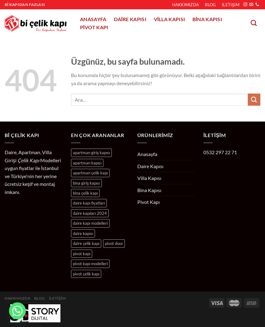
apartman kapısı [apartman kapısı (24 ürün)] (87, 162)
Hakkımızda (185, 4)
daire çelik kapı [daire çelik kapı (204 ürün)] (86, 243)
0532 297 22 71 (220, 152)
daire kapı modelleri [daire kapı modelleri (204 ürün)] (90, 223)
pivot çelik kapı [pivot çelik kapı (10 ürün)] (86, 273)
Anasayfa (93, 19)
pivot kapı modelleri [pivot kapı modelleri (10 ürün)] (90, 263)
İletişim (230, 4)
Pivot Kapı (94, 27)
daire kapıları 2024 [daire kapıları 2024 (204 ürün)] (90, 213)
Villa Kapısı (169, 19)
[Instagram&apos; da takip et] (245, 4)
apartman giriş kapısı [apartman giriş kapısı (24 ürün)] (91, 152)
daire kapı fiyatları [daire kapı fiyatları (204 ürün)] (89, 202)
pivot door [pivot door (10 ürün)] (114, 243)
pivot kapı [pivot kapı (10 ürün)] (81, 253)
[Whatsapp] (17, 310)
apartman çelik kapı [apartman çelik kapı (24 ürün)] (90, 172)
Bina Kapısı (207, 19)
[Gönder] (254, 100)
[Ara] (253, 22)
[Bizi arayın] (257, 4)
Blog (210, 4)
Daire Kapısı (130, 19)
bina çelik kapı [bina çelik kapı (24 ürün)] (85, 193)
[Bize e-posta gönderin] (251, 4)
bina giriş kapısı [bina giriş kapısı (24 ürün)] (86, 183)
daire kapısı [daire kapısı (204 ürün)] (83, 233)
